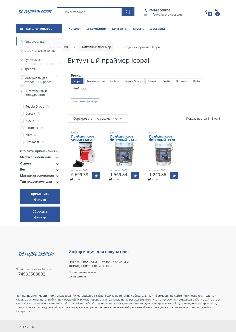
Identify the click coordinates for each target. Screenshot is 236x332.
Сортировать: (83, 118)
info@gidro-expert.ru (166, 14)
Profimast (79, 88)
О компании (96, 29)
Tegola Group (133, 81)
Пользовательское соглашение (82, 274)
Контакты (119, 29)
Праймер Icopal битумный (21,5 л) (124, 138)
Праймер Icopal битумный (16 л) (162, 138)
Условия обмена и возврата (115, 264)
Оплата (139, 29)
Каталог (75, 29)
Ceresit (152, 81)
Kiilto (196, 81)
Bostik (166, 81)
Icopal (77, 81)
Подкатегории (51, 63)
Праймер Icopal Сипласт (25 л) (83, 138)
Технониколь (96, 81)
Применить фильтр (40, 197)
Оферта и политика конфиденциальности (85, 264)
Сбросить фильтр (40, 214)
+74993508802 (159, 10)
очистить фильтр (85, 101)
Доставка (157, 29)
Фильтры (30, 63)
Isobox (114, 81)
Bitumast (182, 81)
